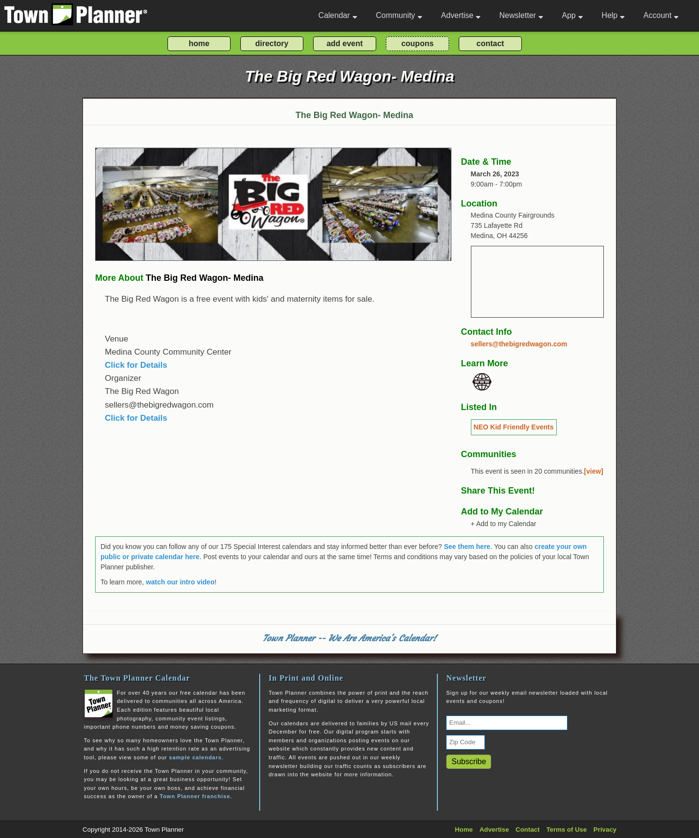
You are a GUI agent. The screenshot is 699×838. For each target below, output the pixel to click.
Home (464, 829)
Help (613, 15)
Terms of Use (566, 829)
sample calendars (195, 757)
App (572, 15)
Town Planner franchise (195, 796)
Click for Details (136, 365)
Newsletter (521, 15)
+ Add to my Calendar (503, 524)
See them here (467, 546)
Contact (528, 829)
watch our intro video (180, 582)
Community (399, 15)
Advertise (461, 15)
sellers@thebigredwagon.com (519, 344)
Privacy (605, 829)
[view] (593, 471)
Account (661, 15)
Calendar (337, 15)
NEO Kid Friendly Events (514, 427)
